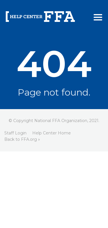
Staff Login (15, 133)
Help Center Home (51, 133)
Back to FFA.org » (22, 139)
